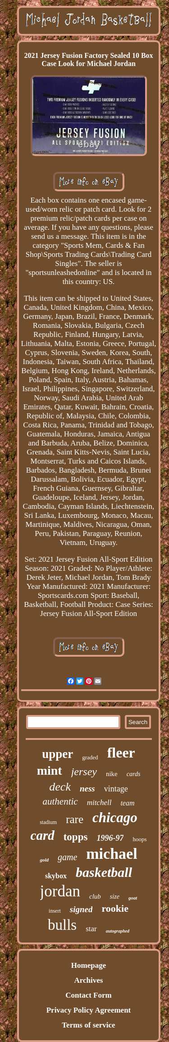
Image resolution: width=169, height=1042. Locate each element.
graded (90, 757)
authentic (60, 801)
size (114, 896)
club (95, 896)
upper (57, 754)
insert (55, 911)
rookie (114, 908)
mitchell (99, 802)
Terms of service (88, 1025)
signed (81, 909)
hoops (139, 839)
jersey (84, 771)
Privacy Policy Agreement (88, 1010)
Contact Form (88, 995)
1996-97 (109, 838)
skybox (56, 876)
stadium (48, 822)
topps (76, 837)
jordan (60, 891)
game (67, 857)
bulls (62, 925)
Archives (88, 980)
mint (49, 770)
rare (74, 819)
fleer (121, 752)
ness (87, 788)
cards (134, 774)
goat (132, 897)
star (91, 928)
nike (112, 773)
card (43, 835)
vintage (116, 788)
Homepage (88, 965)
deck (60, 786)
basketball (104, 872)
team (127, 803)
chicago (114, 817)
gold (44, 859)
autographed (117, 930)
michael (111, 853)
